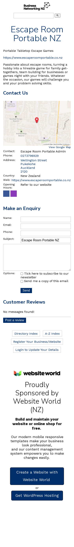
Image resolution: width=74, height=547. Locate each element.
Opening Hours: (9, 186)
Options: (9, 278)
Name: (7, 217)
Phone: (8, 155)
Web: (6, 179)
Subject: (8, 238)
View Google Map (60, 147)
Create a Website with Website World (37, 481)
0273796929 (30, 156)
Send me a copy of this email (44, 286)
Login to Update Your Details (37, 355)
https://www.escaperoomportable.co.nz (33, 57)
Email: (7, 224)
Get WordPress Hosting (37, 501)
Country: (9, 175)
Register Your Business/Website (37, 347)
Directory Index (26, 339)
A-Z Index (52, 339)
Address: (9, 160)
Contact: (9, 151)
